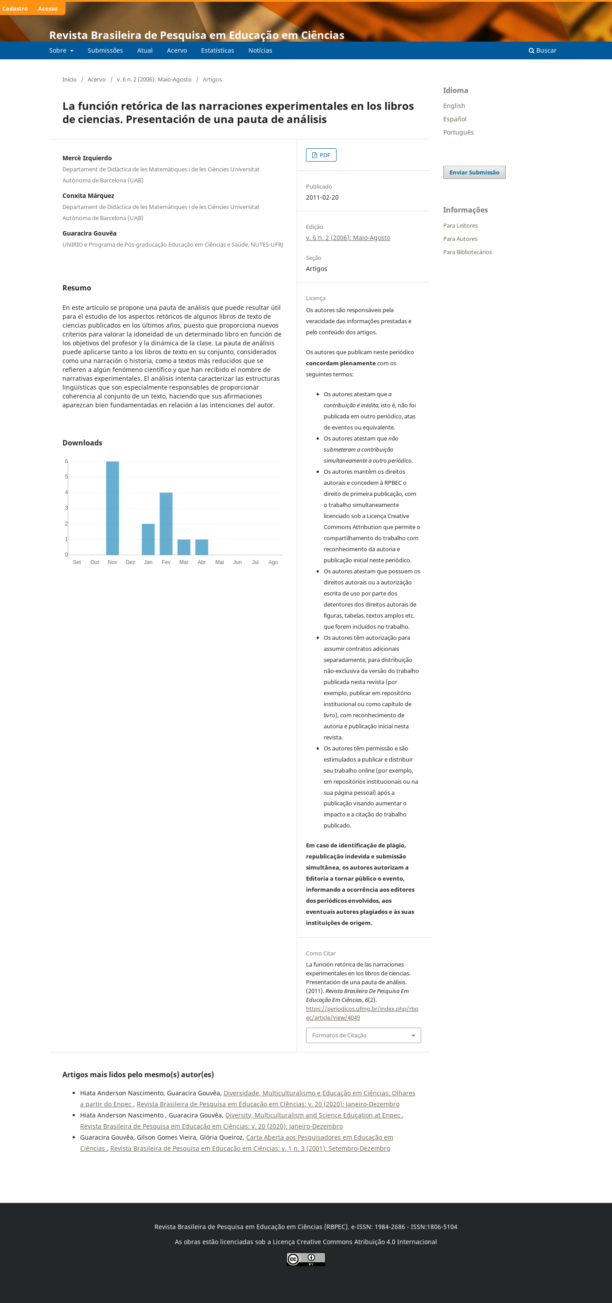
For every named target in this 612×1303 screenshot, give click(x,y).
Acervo (177, 50)
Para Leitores (460, 225)
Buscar (543, 50)
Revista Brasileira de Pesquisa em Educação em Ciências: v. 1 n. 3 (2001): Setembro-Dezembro (250, 1148)
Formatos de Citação (339, 1035)
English (454, 105)
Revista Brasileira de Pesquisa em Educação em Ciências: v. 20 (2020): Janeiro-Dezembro (268, 1104)
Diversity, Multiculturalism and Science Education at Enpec (313, 1115)
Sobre (58, 50)
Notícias (260, 50)
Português (458, 132)
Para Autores (460, 239)
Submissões (105, 50)
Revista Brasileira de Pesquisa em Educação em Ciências (197, 34)
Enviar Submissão (474, 172)
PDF (324, 155)
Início (69, 79)
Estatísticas (217, 50)
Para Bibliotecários (467, 252)
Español (455, 119)
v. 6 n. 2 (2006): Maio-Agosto (154, 79)
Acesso (48, 8)
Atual (145, 50)
